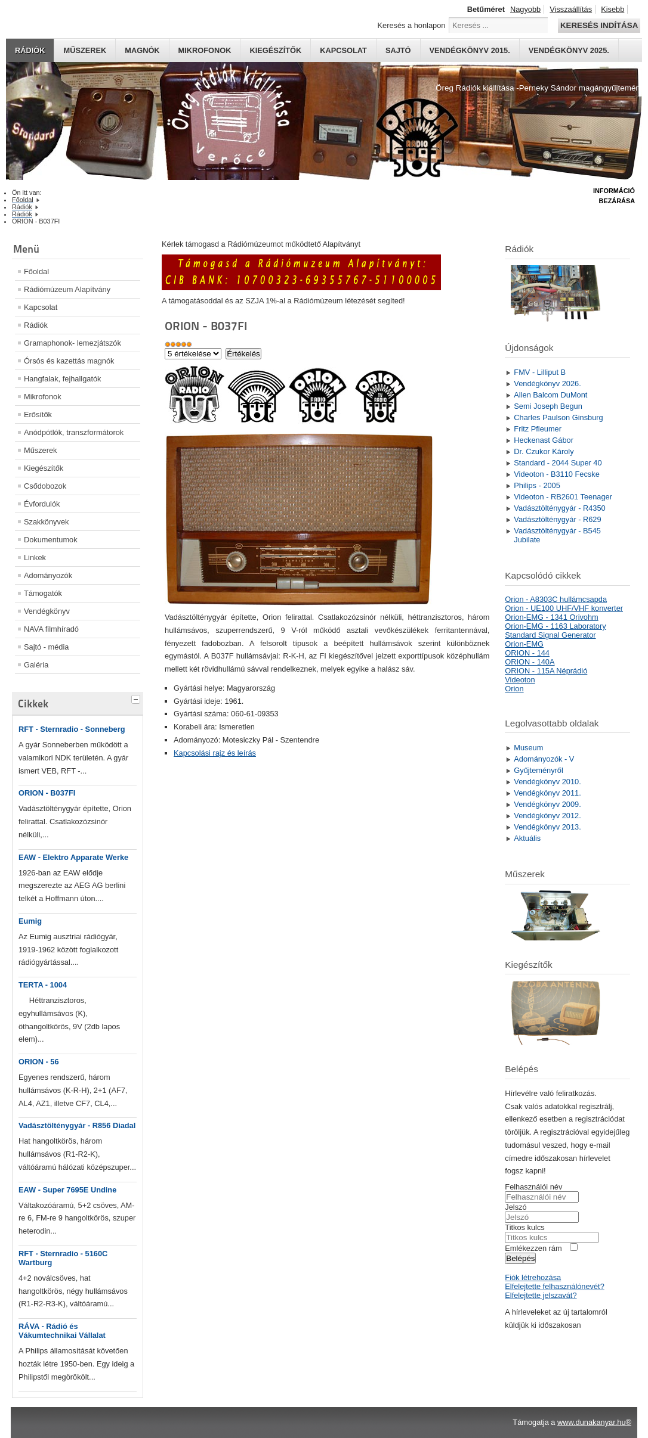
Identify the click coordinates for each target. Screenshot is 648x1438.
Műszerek (84, 50)
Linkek (35, 557)
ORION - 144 (527, 652)
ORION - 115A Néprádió (546, 670)
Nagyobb (525, 9)
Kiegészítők (275, 50)
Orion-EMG (524, 643)
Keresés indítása (599, 25)
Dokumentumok (51, 539)
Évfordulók (42, 503)
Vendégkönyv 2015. (470, 50)
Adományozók (48, 575)
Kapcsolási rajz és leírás (215, 752)
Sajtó (398, 50)
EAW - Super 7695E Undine (67, 1189)
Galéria (36, 664)
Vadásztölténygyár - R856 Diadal (76, 1125)
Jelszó (515, 1207)
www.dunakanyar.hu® (594, 1422)
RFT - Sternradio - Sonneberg (71, 729)
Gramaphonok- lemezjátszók (72, 342)
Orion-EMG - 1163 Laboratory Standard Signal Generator (555, 630)
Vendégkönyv (47, 611)
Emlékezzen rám (533, 1248)
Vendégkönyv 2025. (569, 50)
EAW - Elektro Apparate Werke (73, 857)
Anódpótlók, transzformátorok (74, 432)
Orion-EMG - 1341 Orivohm (551, 617)
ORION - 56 (38, 1061)
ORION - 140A (529, 661)
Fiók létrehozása (533, 1277)
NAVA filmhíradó (51, 629)
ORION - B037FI (46, 792)
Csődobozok (45, 486)
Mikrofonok (205, 50)
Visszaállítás (571, 9)
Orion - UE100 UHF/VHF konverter (564, 608)
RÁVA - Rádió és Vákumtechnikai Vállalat (62, 1331)
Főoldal (36, 271)
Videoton (520, 679)
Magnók (142, 50)
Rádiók (30, 50)
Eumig (30, 921)
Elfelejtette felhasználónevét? (554, 1286)
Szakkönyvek (46, 521)
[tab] (137, 698)
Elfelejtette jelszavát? (540, 1295)
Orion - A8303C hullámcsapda (556, 599)
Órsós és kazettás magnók (69, 360)
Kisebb (612, 9)
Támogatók (43, 593)
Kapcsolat (343, 50)
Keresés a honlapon (412, 25)
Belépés (520, 1258)
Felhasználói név (533, 1186)
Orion (514, 688)
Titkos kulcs (524, 1227)
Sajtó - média (46, 646)
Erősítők (38, 414)
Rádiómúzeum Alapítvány (67, 289)
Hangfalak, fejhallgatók (62, 378)
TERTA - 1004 (42, 984)
